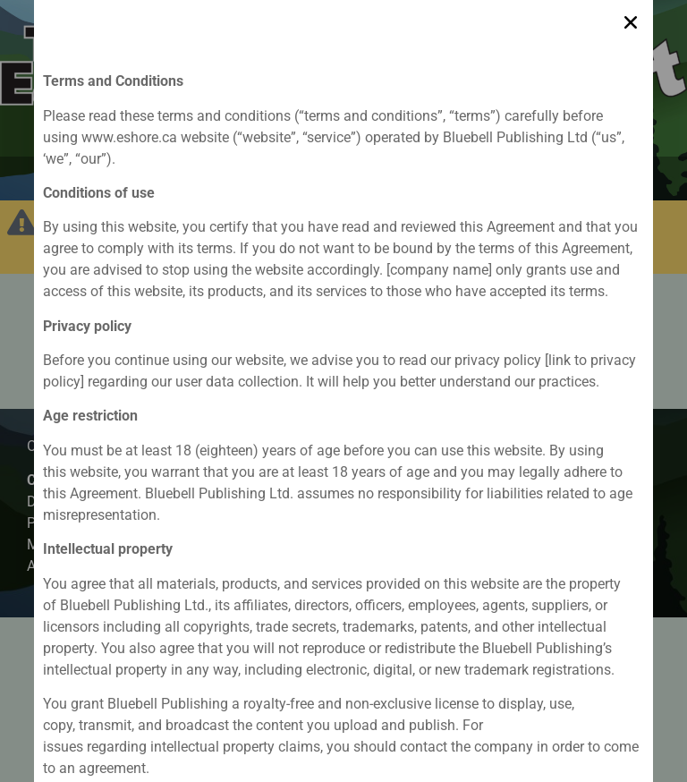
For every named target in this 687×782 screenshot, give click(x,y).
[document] (343, 391)
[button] (631, 18)
